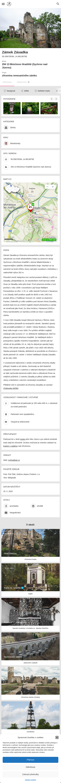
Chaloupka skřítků (10, 388)
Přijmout (30, 760)
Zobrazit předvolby (30, 774)
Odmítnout (30, 767)
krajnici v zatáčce (10, 446)
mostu (22, 439)
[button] (57, 737)
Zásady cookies (30, 780)
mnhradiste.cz (14, 460)
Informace (7, 82)
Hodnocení (23, 82)
